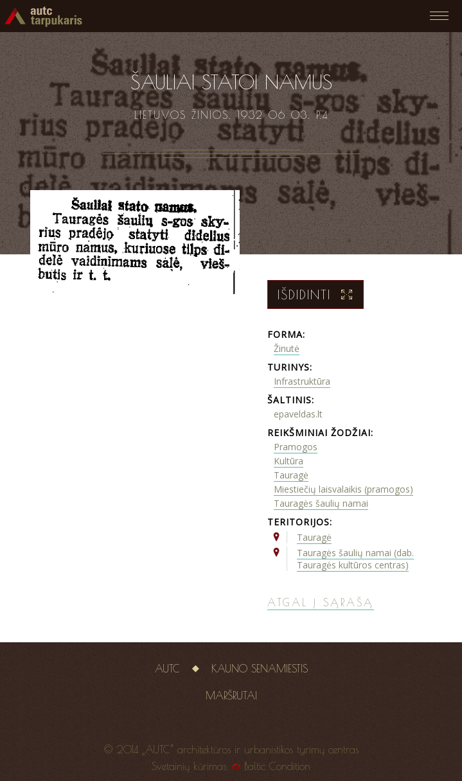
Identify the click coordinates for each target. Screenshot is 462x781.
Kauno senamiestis (259, 668)
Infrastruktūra (302, 381)
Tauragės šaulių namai (321, 503)
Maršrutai (231, 695)
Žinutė (286, 348)
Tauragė (291, 475)
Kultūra (288, 461)
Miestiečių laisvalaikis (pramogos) (343, 489)
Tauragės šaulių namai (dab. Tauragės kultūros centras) (355, 559)
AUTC (167, 668)
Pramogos (295, 447)
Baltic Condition (277, 766)
